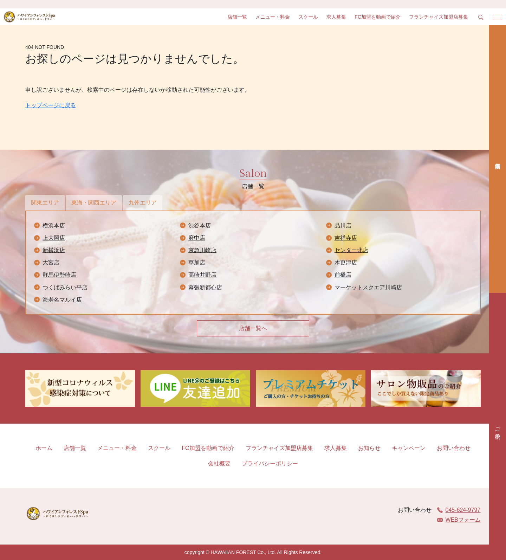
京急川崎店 (202, 250)
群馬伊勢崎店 (59, 275)
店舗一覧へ (253, 328)
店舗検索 (497, 159)
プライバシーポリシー (270, 463)
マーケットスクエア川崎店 (368, 287)
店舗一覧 (237, 17)
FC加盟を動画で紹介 (378, 17)
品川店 (343, 225)
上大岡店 (54, 238)
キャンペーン (409, 448)
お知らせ (369, 448)
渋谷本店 (199, 225)
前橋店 (343, 275)
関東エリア (45, 203)
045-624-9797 (459, 510)
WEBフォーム (459, 520)
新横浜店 (54, 250)
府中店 (196, 238)
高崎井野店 (202, 275)
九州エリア (143, 203)
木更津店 (346, 262)
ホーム (43, 448)
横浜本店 (54, 225)
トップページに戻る (50, 105)
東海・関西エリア (93, 203)
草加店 (196, 262)
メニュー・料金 (272, 17)
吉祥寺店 (346, 238)
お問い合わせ (454, 448)
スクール (308, 17)
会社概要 (219, 463)
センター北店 (351, 250)
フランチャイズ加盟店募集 (438, 17)
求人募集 (336, 17)
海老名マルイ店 (62, 300)
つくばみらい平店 (65, 287)
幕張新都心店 (205, 287)
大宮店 (51, 262)
